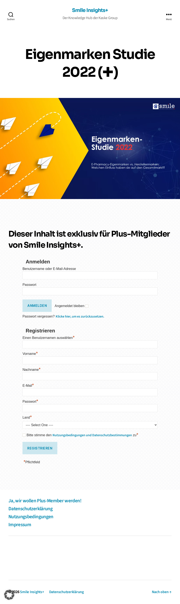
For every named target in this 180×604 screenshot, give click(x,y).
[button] (9, 595)
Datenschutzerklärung (31, 508)
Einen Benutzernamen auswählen (48, 338)
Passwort (29, 284)
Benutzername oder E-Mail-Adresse (49, 269)
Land (27, 417)
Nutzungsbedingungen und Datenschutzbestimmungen (92, 435)
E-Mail (28, 385)
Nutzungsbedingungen (31, 516)
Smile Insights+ (90, 10)
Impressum (19, 524)
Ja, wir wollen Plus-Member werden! (45, 500)
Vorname (30, 353)
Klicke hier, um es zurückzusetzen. (80, 316)
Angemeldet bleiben (69, 306)
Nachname (31, 369)
